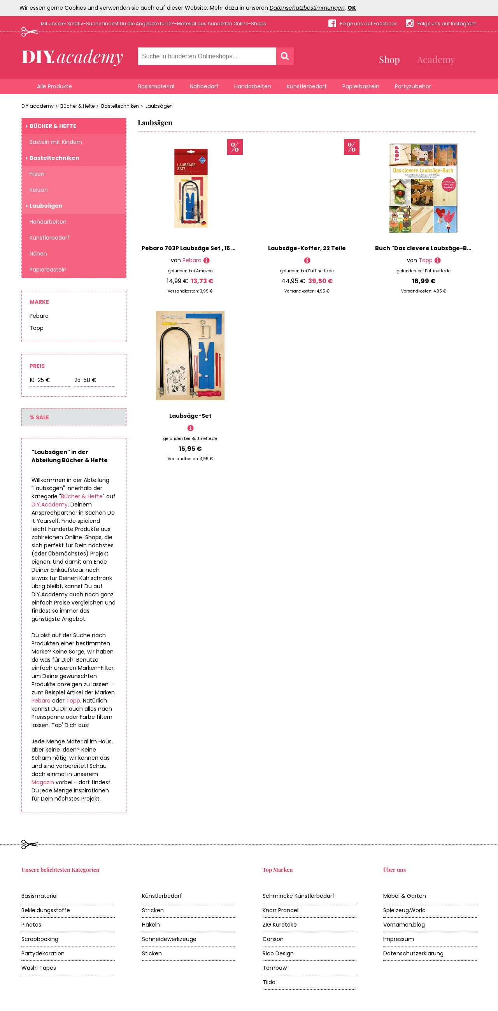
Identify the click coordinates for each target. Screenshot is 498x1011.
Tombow (275, 968)
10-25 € (40, 380)
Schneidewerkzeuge (169, 939)
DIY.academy (37, 106)
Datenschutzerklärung (413, 953)
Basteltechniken (120, 106)
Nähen (38, 254)
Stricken (153, 910)
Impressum (398, 939)
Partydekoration (43, 953)
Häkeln (151, 925)
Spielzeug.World (404, 910)
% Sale (39, 417)
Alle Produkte (54, 86)
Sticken (152, 953)
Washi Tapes (38, 968)
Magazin (43, 782)
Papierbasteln (360, 86)
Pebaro (39, 316)
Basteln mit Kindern (56, 142)
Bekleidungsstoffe (45, 910)
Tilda (269, 982)
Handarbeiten (252, 86)
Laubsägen (159, 106)
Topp (37, 328)
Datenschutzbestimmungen (307, 8)
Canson (273, 939)
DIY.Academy (50, 504)
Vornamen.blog (404, 925)
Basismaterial (156, 86)
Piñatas (31, 925)
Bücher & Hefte (77, 106)
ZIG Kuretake (280, 925)
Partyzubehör (413, 86)
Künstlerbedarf (307, 86)
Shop (389, 59)
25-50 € (85, 380)
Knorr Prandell (281, 910)
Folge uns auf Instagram (447, 23)
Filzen (37, 174)
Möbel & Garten (404, 896)
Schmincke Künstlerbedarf (299, 896)
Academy (436, 59)
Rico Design (278, 953)
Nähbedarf (204, 86)
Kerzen (39, 190)
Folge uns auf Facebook (368, 23)
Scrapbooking (39, 939)
